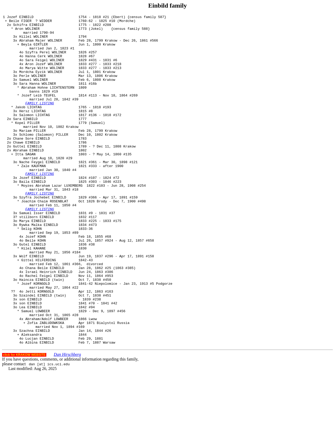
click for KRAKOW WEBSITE (24, 421)
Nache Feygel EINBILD (39, 191)
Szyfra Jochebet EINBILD (42, 234)
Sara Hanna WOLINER (37, 97)
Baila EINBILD (32, 215)
